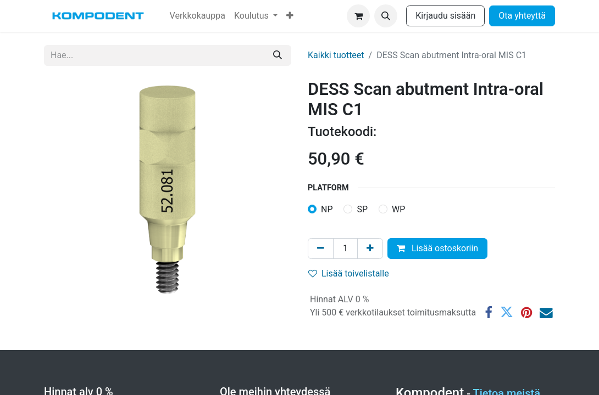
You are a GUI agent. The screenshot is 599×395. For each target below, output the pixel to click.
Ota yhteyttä (522, 15)
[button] (385, 15)
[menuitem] (197, 16)
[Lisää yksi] (370, 248)
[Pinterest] (526, 312)
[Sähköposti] (546, 312)
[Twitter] (506, 312)
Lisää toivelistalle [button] (348, 273)
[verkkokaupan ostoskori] (358, 15)
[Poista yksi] (321, 248)
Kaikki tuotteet (336, 55)
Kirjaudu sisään (445, 15)
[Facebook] (488, 312)
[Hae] (277, 55)
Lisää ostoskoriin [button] (437, 248)
